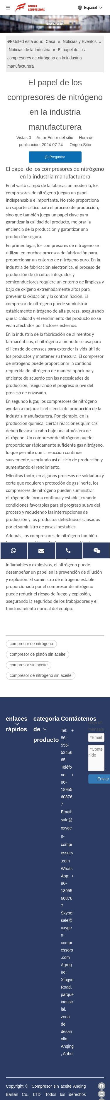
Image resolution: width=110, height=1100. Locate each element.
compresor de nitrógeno (31, 643)
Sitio (87, 144)
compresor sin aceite (29, 664)
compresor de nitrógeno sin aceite (41, 675)
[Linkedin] (101, 1094)
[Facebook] (101, 1086)
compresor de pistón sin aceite (37, 654)
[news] (55, 24)
